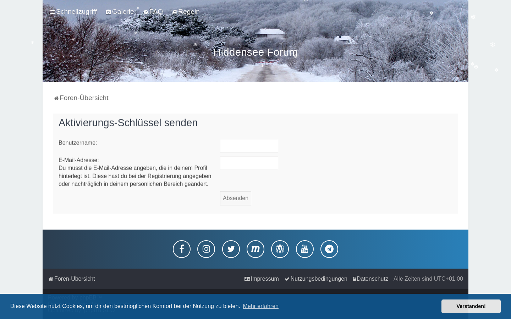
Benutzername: (78, 141)
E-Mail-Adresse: (79, 159)
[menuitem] (120, 11)
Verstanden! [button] (471, 306)
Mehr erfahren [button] (261, 306)
